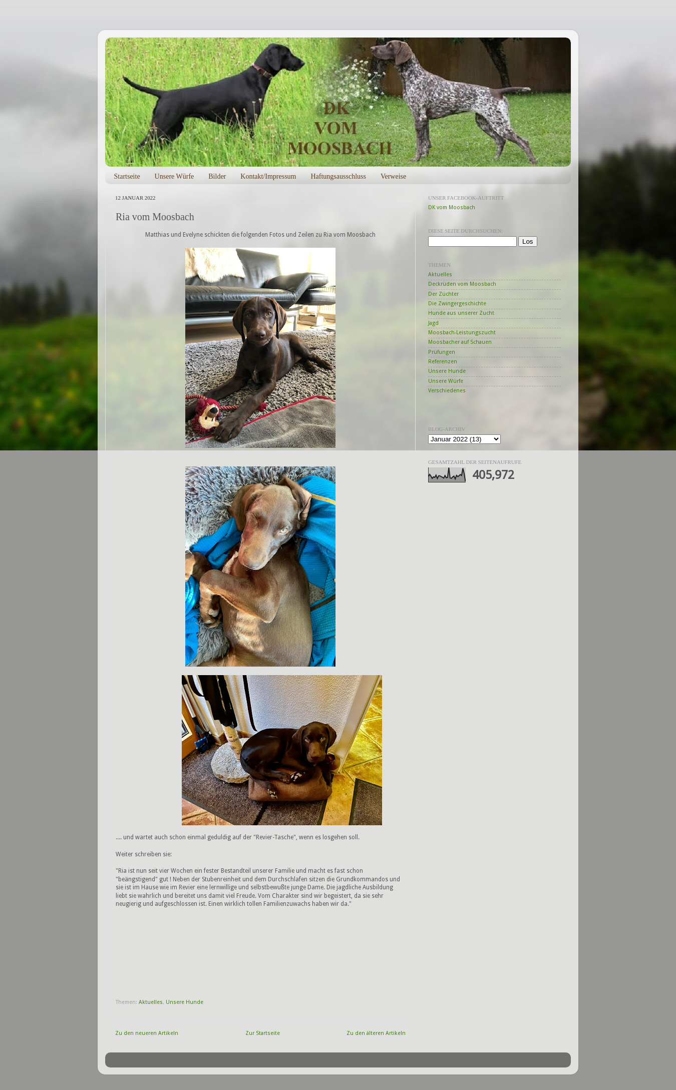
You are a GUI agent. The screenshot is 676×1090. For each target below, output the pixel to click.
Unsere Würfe (174, 176)
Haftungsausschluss (338, 176)
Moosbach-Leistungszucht (462, 332)
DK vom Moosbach (451, 207)
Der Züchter (443, 294)
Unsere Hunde (184, 1002)
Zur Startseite (262, 1033)
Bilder (217, 176)
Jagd (433, 323)
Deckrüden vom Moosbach (462, 284)
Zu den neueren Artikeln (146, 1033)
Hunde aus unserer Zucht (461, 313)
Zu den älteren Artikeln (376, 1033)
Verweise (393, 176)
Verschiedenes (447, 390)
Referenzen (442, 361)
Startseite (127, 176)
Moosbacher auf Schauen (460, 342)
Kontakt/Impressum (268, 176)
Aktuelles (151, 1002)
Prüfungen (441, 352)
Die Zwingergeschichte (457, 303)
